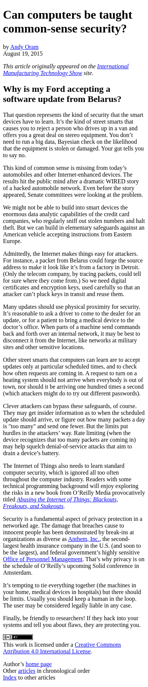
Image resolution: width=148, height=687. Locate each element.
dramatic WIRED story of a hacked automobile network (71, 184)
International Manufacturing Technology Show (66, 69)
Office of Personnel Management (43, 559)
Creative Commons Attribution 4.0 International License (62, 648)
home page (39, 664)
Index (9, 677)
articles (26, 671)
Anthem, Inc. (83, 539)
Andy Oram (24, 47)
